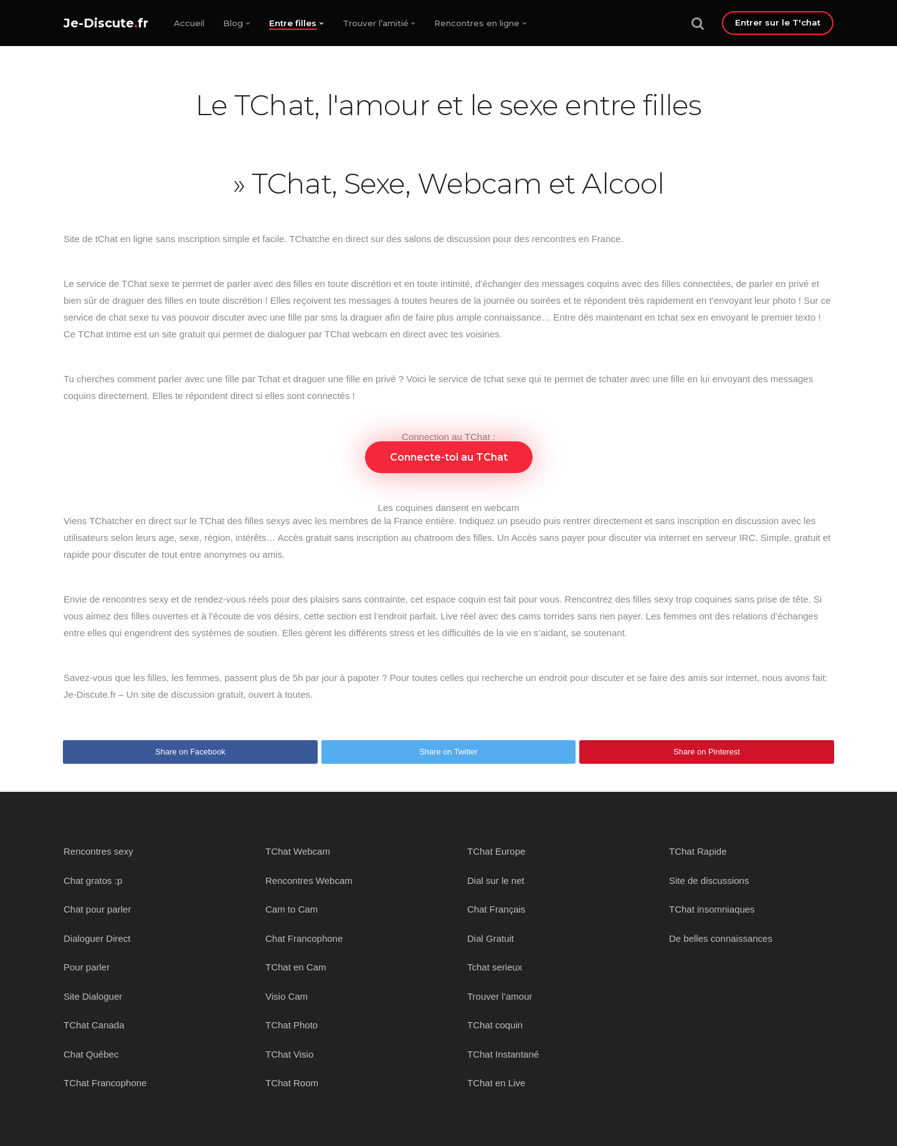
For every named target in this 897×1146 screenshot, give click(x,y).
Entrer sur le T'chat (777, 22)
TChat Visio (289, 1054)
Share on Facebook (190, 751)
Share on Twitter (448, 751)
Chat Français (496, 909)
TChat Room (291, 1083)
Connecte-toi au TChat (449, 457)
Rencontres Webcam (309, 880)
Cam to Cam (291, 909)
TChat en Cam (295, 967)
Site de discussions (709, 880)
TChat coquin (495, 1025)
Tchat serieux (494, 967)
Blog (233, 23)
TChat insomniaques (712, 909)
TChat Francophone (105, 1083)
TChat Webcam (297, 851)
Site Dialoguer (93, 996)
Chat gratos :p (93, 880)
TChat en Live (496, 1083)
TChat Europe (496, 851)
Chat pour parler (97, 909)
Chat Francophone (304, 938)
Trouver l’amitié (376, 23)
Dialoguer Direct (97, 938)
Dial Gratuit (490, 938)
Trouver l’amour (499, 996)
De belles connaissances (720, 938)
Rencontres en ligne (477, 23)
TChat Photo (291, 1025)
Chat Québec (91, 1054)
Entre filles (292, 23)
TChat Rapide (698, 851)
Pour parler (87, 967)
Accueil (189, 23)
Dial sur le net (495, 880)
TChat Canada (94, 1025)
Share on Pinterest (706, 751)
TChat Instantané (503, 1054)
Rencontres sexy (98, 851)
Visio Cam (286, 996)
